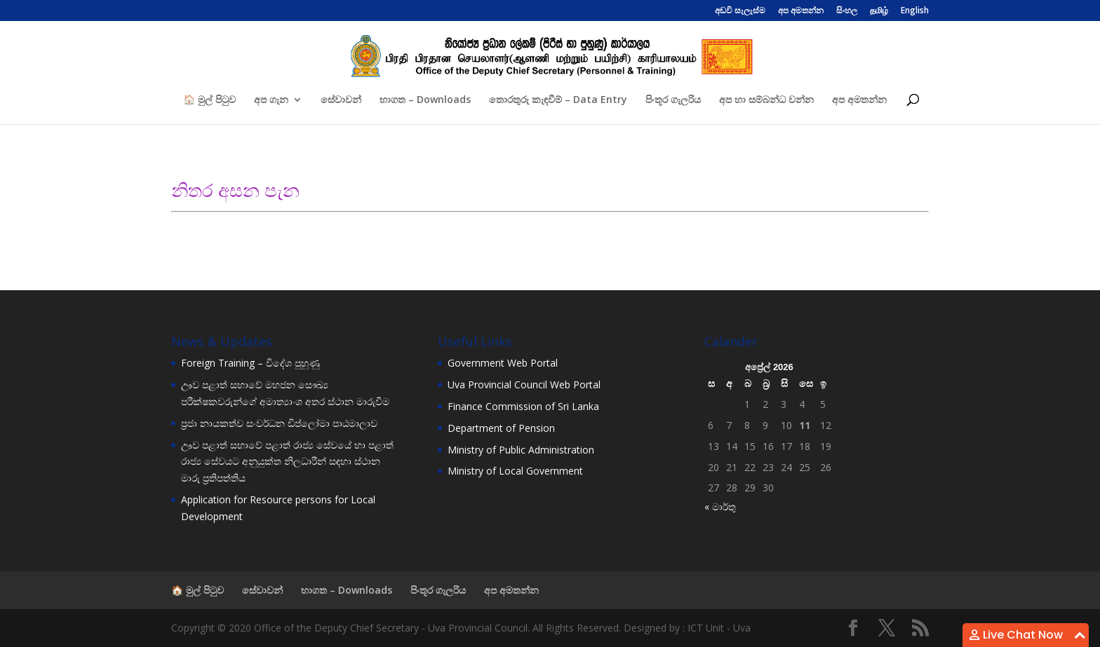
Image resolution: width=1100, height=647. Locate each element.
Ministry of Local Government (515, 470)
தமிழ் (879, 11)
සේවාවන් (341, 100)
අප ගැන (271, 100)
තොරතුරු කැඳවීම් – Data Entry (558, 100)
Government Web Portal (503, 362)
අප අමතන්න (801, 11)
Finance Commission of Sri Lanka (523, 406)
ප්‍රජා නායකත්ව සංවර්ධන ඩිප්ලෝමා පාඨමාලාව (279, 423)
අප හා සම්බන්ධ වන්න (766, 100)
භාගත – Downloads (425, 100)
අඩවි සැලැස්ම (740, 11)
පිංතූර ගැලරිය (673, 100)
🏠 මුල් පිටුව (209, 100)
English (915, 11)
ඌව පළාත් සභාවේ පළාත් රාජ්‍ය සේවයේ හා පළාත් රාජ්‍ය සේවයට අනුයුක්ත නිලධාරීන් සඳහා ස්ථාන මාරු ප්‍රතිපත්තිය (287, 461)
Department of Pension (501, 428)
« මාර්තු (720, 506)
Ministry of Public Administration (521, 449)
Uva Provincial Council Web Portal (524, 384)
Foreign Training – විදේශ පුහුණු (250, 362)
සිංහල (846, 11)
